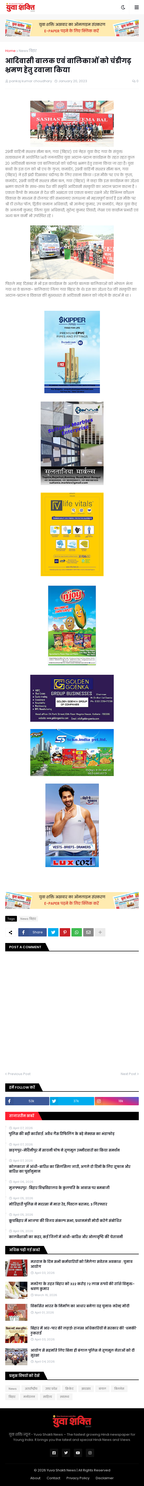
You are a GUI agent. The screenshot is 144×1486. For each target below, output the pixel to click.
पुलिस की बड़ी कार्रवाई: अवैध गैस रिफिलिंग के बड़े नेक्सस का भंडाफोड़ (62, 1134)
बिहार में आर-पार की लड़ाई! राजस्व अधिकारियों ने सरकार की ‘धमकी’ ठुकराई (84, 1330)
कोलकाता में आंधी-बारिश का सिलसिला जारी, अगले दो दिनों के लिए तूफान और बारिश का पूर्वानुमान (69, 1169)
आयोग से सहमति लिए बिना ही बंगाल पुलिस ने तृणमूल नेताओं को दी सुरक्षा (83, 1353)
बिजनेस (119, 1389)
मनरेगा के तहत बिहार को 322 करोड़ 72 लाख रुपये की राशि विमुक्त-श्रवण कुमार (83, 1286)
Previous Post (19, 1073)
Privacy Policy (78, 1478)
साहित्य (47, 1397)
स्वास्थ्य (64, 1397)
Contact (53, 1478)
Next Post (128, 1073)
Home (10, 50)
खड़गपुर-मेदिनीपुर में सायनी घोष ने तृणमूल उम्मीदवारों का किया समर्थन (64, 1150)
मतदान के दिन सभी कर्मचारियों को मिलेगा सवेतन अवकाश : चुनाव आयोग (82, 1264)
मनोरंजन (29, 1397)
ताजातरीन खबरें (21, 1115)
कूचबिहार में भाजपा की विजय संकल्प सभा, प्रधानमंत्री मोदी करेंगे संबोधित (65, 1221)
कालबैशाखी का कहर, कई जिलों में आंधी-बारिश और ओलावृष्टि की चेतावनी (66, 1237)
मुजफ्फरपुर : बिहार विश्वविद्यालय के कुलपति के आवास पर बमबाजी (59, 1188)
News (13, 1389)
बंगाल (102, 1389)
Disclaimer (105, 1478)
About (35, 1478)
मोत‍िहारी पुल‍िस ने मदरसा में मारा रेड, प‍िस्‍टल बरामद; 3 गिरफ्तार (58, 1204)
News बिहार (28, 50)
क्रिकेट (69, 1389)
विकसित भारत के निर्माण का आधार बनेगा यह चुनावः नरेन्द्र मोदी (80, 1306)
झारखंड (86, 1389)
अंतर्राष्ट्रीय (31, 1389)
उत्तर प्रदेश (51, 1389)
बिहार (12, 1397)
